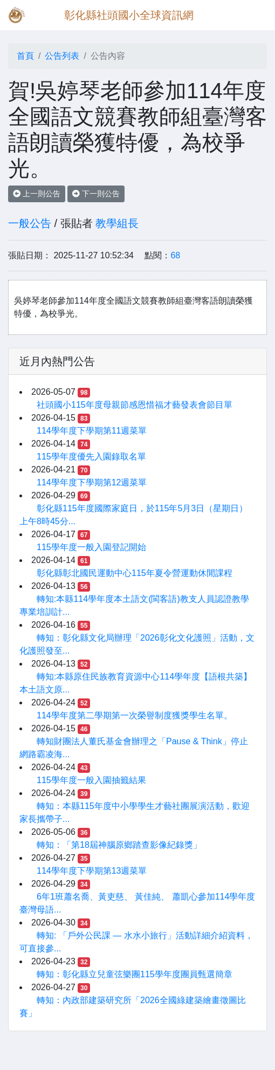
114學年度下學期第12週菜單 (92, 482)
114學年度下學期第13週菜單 (92, 870)
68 (175, 255)
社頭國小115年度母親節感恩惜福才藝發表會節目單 (134, 404)
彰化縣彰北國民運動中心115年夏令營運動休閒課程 (134, 573)
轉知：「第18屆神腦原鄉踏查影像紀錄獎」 (119, 844)
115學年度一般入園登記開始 (91, 547)
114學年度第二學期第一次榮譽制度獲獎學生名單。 (134, 715)
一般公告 (29, 223)
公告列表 (62, 55)
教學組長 (117, 223)
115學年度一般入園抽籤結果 (91, 780)
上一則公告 (36, 193)
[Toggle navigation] (251, 15)
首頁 (25, 55)
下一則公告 (96, 193)
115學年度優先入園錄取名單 (91, 456)
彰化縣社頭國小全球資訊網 (129, 15)
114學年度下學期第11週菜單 (92, 430)
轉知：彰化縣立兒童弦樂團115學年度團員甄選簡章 (134, 974)
